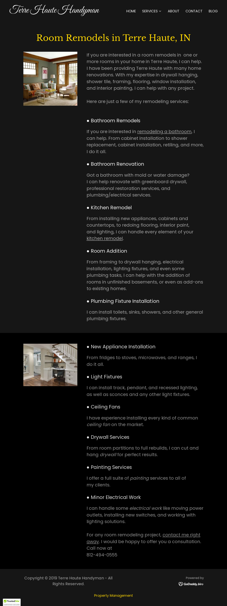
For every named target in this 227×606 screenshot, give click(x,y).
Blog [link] (213, 11)
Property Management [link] (113, 595)
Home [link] (131, 11)
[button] (152, 11)
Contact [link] (194, 11)
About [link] (173, 11)
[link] (60, 11)
